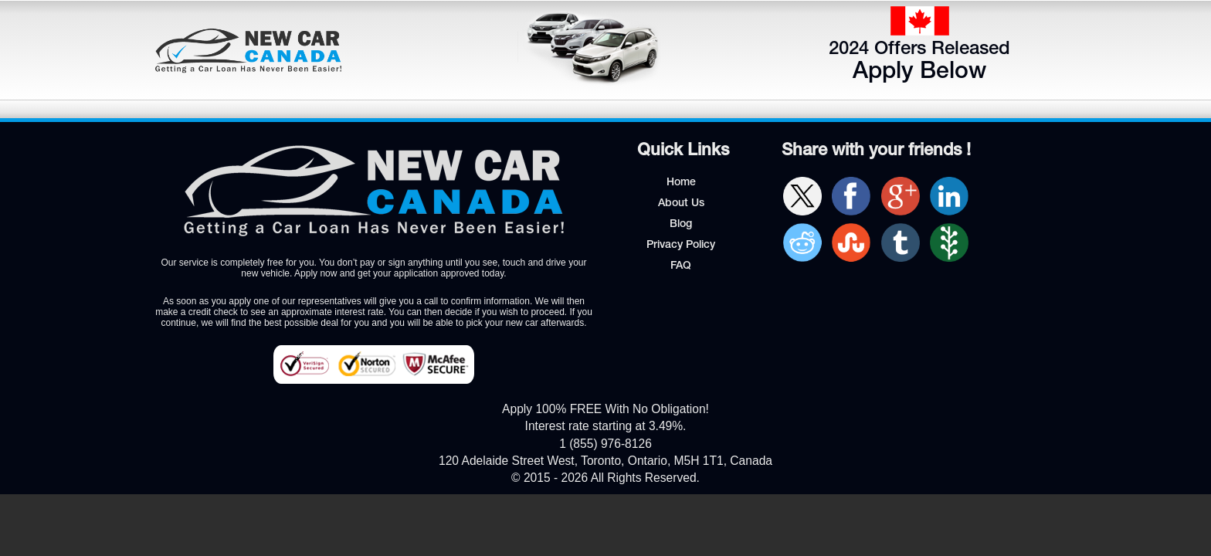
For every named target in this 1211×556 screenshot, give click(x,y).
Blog (681, 224)
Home (681, 183)
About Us (681, 203)
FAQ (680, 266)
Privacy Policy (680, 245)
